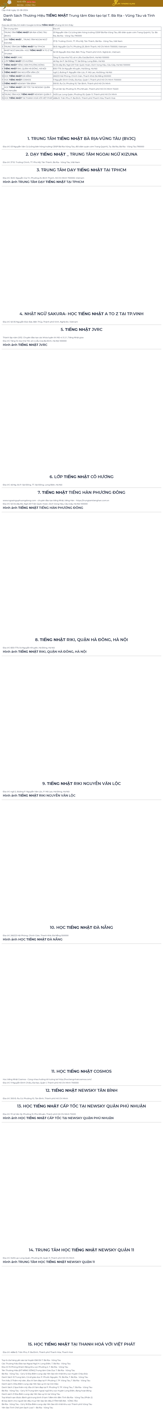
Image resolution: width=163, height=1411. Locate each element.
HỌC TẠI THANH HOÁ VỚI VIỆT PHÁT (28, 98)
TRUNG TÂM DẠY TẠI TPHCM (24, 46)
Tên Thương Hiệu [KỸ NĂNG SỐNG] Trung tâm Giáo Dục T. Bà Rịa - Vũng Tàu (38, 1370)
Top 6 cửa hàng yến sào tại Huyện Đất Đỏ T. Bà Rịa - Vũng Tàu (31, 1360)
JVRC (13, 57)
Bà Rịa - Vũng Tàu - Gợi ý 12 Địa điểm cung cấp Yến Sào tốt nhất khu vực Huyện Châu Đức (45, 1374)
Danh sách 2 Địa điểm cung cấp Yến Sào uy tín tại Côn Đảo (30, 1384)
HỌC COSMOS (17, 80)
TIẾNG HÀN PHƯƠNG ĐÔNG (24, 65)
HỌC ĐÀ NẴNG (18, 76)
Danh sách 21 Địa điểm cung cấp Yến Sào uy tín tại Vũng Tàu (31, 1394)
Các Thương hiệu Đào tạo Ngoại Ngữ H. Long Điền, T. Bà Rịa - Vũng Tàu (36, 1363)
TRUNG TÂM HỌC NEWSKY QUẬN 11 (27, 94)
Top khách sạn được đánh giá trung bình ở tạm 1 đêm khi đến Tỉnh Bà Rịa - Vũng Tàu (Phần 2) (47, 1397)
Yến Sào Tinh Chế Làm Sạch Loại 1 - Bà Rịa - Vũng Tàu (27, 1407)
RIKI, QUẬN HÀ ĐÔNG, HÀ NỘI (25, 68)
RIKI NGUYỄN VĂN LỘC (22, 72)
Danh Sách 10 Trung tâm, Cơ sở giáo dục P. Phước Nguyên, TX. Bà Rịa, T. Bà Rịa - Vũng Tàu (45, 1377)
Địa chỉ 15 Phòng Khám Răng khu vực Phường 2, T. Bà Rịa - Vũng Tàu (35, 1367)
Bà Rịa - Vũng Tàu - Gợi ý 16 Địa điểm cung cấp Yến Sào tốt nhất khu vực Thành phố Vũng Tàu (47, 1404)
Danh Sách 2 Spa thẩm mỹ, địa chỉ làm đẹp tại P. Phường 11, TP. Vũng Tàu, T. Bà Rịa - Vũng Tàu (47, 1387)
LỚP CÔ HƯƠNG (18, 61)
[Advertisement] (81, 117)
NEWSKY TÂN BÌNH (20, 83)
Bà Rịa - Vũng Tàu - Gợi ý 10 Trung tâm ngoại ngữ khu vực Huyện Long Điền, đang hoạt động (46, 1391)
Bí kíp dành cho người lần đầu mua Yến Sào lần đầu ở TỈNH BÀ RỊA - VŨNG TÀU (40, 1401)
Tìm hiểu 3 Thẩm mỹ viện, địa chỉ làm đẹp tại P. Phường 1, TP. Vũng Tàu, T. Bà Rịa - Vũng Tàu (46, 1380)
